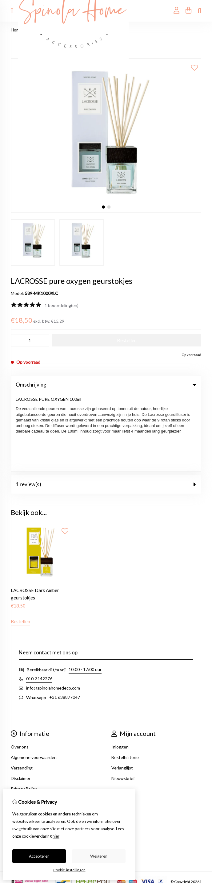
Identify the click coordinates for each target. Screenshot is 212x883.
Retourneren (23, 764)
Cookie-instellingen (69, 870)
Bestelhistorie (125, 680)
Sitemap (18, 774)
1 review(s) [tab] (106, 407)
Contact (19, 754)
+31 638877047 (64, 620)
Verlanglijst (122, 690)
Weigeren (98, 856)
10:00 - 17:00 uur (85, 592)
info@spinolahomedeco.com (53, 610)
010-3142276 (39, 601)
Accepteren (39, 856)
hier (56, 836)
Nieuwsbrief (123, 701)
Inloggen (120, 669)
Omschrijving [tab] (106, 384)
